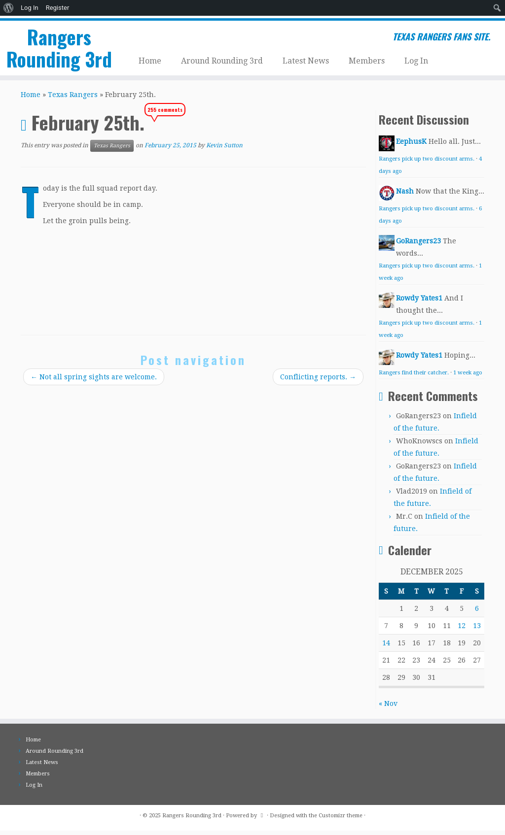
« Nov (388, 708)
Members (367, 58)
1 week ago (467, 377)
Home (150, 58)
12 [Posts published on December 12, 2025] (462, 630)
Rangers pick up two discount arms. (426, 163)
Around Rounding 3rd (222, 58)
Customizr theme (340, 820)
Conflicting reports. (318, 381)
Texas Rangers (73, 99)
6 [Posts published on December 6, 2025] (477, 613)
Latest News (306, 58)
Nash (405, 196)
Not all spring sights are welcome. (94, 381)
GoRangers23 (418, 245)
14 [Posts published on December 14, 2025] (386, 647)
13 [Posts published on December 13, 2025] (477, 630)
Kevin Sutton (224, 149)
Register (58, 7)
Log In (29, 7)
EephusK (411, 146)
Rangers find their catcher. (414, 377)
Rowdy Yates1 (419, 302)
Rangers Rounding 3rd (59, 47)
